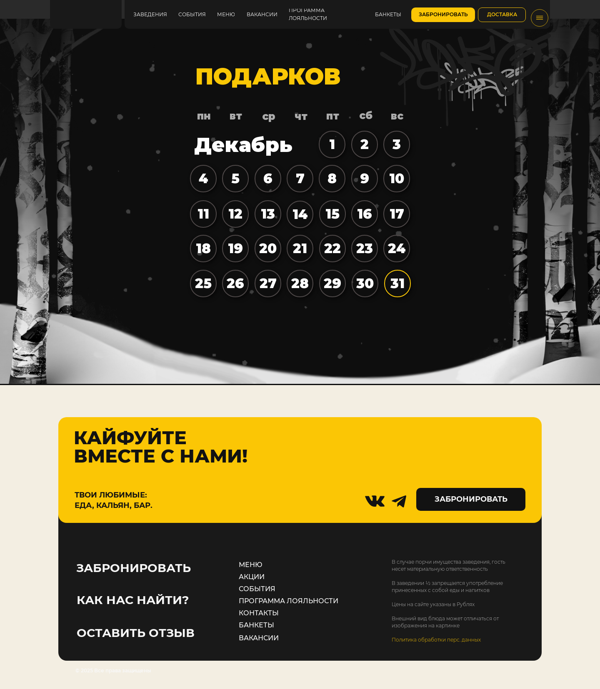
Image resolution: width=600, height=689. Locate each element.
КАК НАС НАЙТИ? (133, 600)
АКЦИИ (252, 577)
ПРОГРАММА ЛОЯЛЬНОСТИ (288, 601)
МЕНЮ (250, 565)
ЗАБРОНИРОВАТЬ (133, 568)
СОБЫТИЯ (257, 589)
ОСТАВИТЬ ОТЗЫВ (136, 633)
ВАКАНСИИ (259, 638)
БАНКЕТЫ (256, 625)
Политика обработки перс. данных (436, 640)
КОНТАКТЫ (259, 613)
